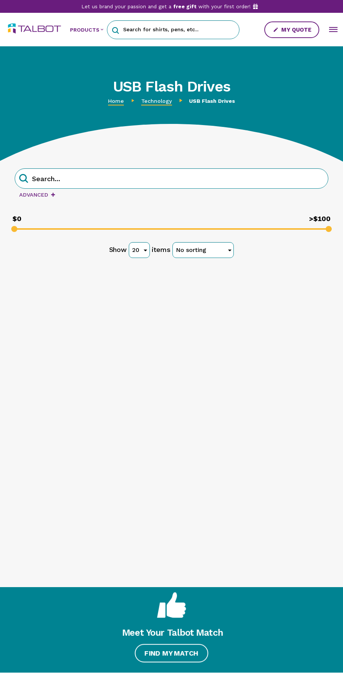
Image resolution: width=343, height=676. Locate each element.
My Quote (292, 29)
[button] (115, 29)
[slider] (14, 229)
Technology (156, 101)
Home (116, 101)
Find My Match (171, 653)
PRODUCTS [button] (84, 30)
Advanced (37, 195)
